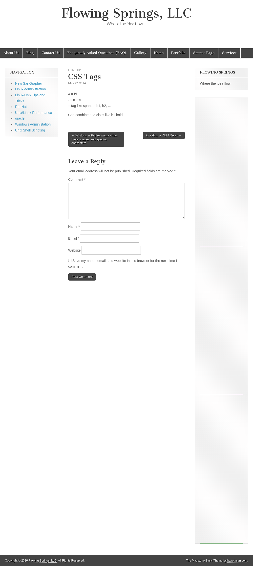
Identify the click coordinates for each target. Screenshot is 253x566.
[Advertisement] (221, 172)
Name (74, 227)
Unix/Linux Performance (33, 113)
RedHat (21, 107)
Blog (30, 53)
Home (159, 53)
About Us (11, 53)
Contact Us (51, 53)
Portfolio (178, 53)
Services (229, 53)
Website (74, 250)
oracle (19, 118)
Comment (76, 179)
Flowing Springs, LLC (126, 13)
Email (73, 238)
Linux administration (30, 89)
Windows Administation (33, 124)
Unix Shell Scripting (30, 130)
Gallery (140, 53)
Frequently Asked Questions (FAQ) (96, 53)
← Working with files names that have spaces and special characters (94, 139)
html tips (75, 70)
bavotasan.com (237, 560)
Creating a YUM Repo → (164, 135)
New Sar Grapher (28, 83)
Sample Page (203, 53)
